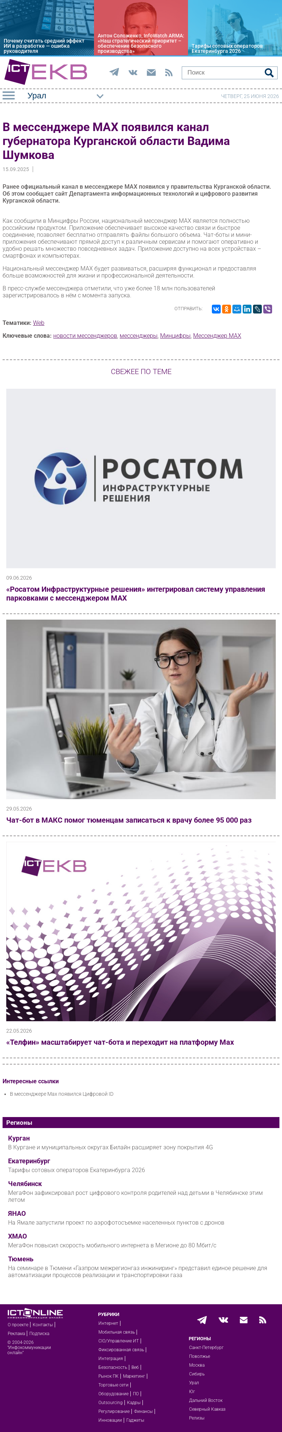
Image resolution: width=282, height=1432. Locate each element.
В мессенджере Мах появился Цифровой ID (61, 1094)
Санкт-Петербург (206, 1347)
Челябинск (25, 1184)
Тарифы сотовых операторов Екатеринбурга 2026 (76, 1170)
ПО (136, 1393)
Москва (197, 1365)
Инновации (110, 1420)
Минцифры (175, 335)
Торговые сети (113, 1385)
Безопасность (112, 1367)
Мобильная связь (116, 1332)
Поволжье (199, 1356)
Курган (19, 1138)
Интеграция (110, 1358)
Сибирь (197, 1374)
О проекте (18, 1324)
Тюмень (20, 1259)
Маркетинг (134, 1376)
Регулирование (114, 1411)
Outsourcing (110, 1402)
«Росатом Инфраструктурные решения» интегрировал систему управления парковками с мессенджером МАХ (135, 593)
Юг (192, 1391)
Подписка (39, 1333)
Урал (194, 1382)
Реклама (16, 1333)
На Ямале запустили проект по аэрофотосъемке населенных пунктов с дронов (116, 1222)
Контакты (43, 1324)
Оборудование (113, 1393)
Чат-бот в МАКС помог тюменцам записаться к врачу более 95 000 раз (129, 820)
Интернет (108, 1323)
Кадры (134, 1402)
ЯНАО (17, 1213)
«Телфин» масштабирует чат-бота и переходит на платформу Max (120, 1042)
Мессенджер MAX (217, 335)
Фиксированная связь (121, 1349)
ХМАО (17, 1236)
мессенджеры (139, 335)
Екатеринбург (29, 1161)
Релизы (197, 1418)
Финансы (143, 1411)
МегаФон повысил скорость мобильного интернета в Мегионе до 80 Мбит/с (112, 1245)
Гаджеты (135, 1420)
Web (38, 322)
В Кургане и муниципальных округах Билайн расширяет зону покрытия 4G (110, 1147)
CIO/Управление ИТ (118, 1341)
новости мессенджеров (85, 335)
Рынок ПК (108, 1376)
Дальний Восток (206, 1400)
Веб (135, 1367)
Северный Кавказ (207, 1409)
